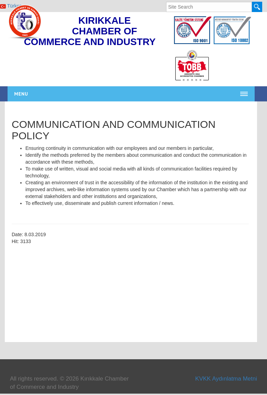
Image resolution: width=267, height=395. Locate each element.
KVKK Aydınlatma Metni (226, 378)
